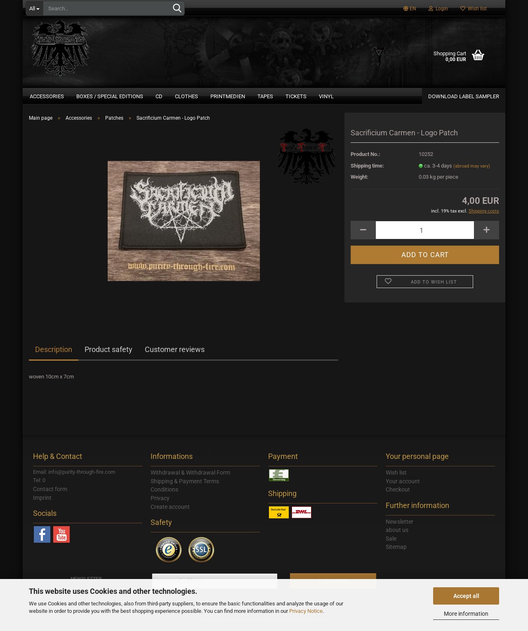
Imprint (42, 500)
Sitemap (396, 550)
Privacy (160, 501)
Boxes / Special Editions (109, 96)
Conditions (164, 492)
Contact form (50, 492)
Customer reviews (175, 352)
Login (438, 9)
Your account (403, 484)
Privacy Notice (306, 611)
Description (53, 352)
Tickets (295, 96)
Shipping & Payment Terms (185, 484)
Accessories (47, 96)
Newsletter (399, 524)
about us (397, 533)
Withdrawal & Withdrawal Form (190, 476)
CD (159, 96)
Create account (170, 509)
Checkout (398, 492)
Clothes (186, 96)
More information (466, 613)
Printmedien (227, 96)
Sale (391, 542)
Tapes (265, 96)
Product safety (108, 352)
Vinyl (326, 96)
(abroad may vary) (471, 169)
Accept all (466, 596)
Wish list (473, 9)
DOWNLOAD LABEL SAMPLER (463, 96)
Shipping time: (367, 168)
